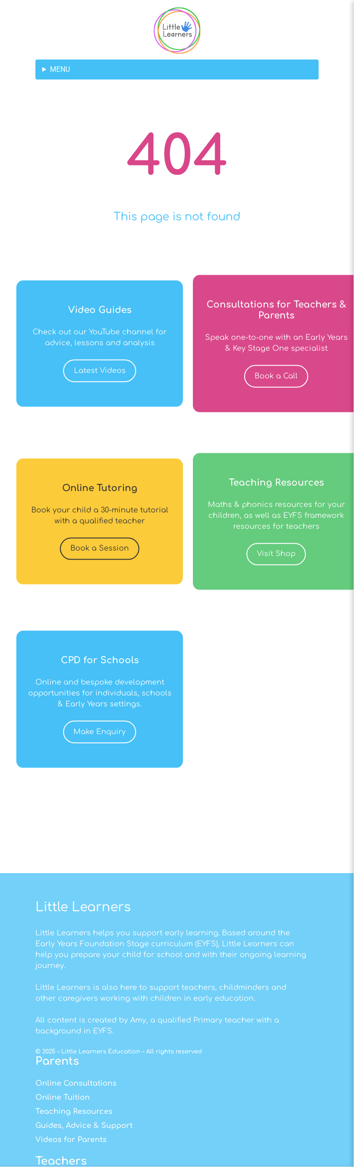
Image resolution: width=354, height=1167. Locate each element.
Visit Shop (276, 575)
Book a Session (99, 570)
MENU (60, 69)
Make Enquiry (100, 753)
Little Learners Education (100, 1144)
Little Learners (83, 999)
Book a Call (276, 397)
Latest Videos (100, 392)
